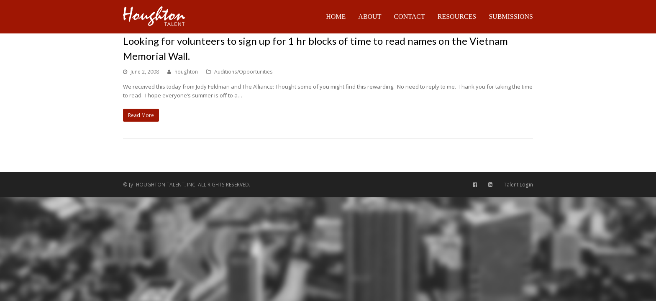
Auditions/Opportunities (243, 71)
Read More (141, 115)
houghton (186, 71)
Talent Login (518, 184)
